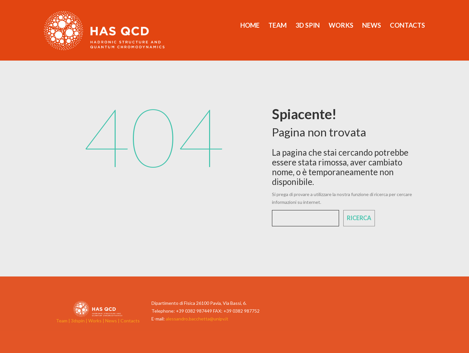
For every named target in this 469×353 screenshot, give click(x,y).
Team (277, 25)
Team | (63, 320)
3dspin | (79, 320)
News (371, 25)
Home (250, 25)
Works (341, 25)
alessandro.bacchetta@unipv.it (197, 318)
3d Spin (307, 25)
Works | (96, 320)
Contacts (407, 25)
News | (113, 320)
